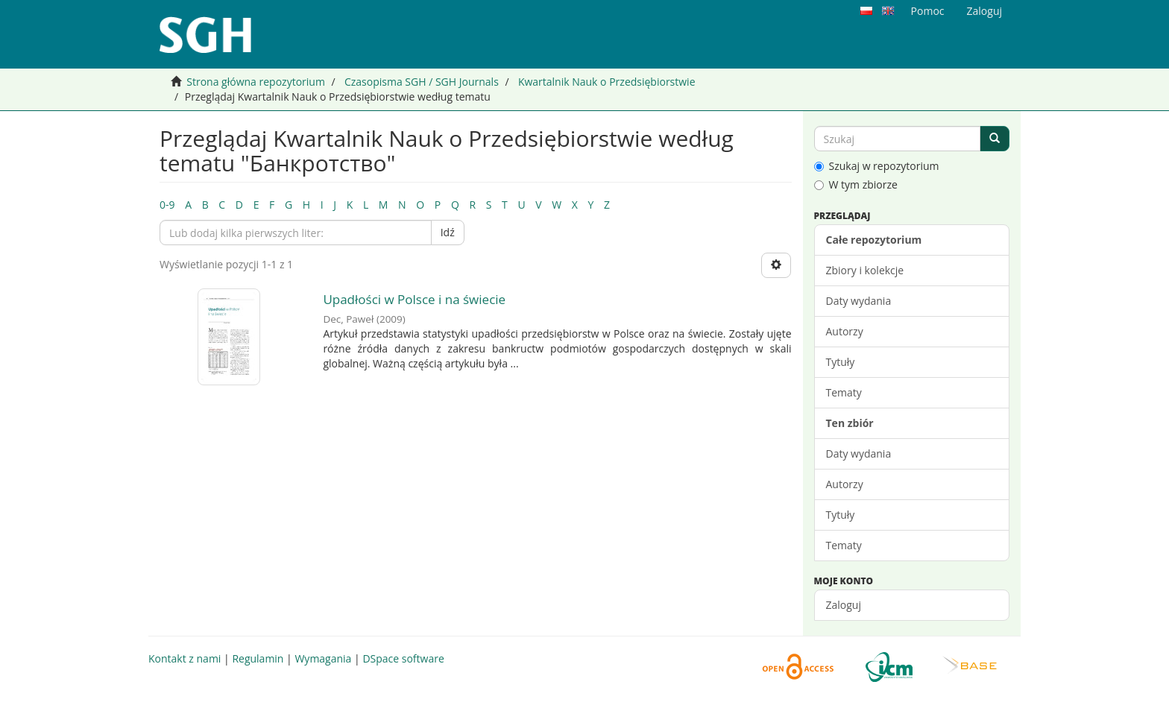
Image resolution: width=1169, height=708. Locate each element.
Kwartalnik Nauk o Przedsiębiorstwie (607, 82)
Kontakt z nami (184, 658)
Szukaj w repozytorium (876, 166)
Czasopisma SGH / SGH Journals (421, 82)
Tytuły (840, 362)
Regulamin (257, 658)
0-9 (167, 204)
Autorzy (844, 331)
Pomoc (928, 11)
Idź (448, 232)
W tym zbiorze (856, 184)
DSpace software (403, 658)
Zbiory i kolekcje (865, 270)
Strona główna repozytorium (255, 82)
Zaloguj (843, 605)
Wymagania (322, 658)
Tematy (844, 392)
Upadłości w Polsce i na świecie (414, 299)
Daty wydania (859, 301)
